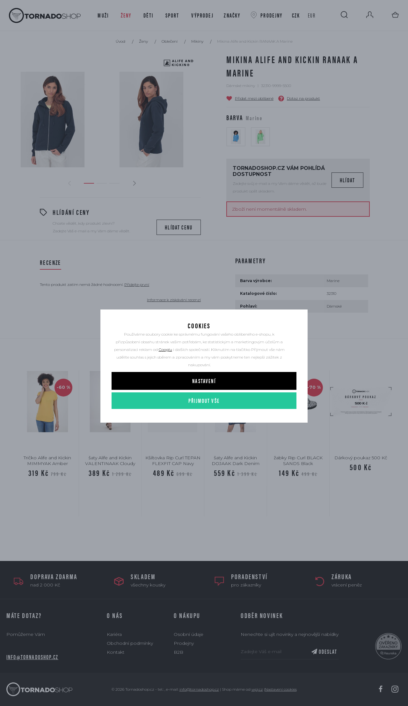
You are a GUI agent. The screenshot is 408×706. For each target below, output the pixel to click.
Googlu (165, 360)
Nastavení (203, 392)
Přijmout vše (204, 411)
